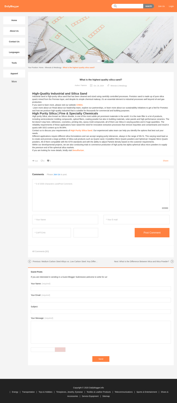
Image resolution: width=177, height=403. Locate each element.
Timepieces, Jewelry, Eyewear (69, 392)
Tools (14, 63)
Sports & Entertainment (147, 392)
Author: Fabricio (81, 85)
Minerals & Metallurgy (53, 68)
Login (171, 6)
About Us (14, 31)
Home (41, 68)
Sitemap (106, 396)
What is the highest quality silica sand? (79, 68)
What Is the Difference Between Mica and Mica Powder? (144, 261)
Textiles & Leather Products (99, 392)
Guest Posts (36, 272)
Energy (15, 392)
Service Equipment (90, 396)
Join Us (161, 6)
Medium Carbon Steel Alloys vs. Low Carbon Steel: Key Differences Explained (75, 261)
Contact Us (14, 41)
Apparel (14, 73)
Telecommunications (124, 392)
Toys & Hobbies (45, 392)
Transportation (28, 392)
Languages (14, 52)
